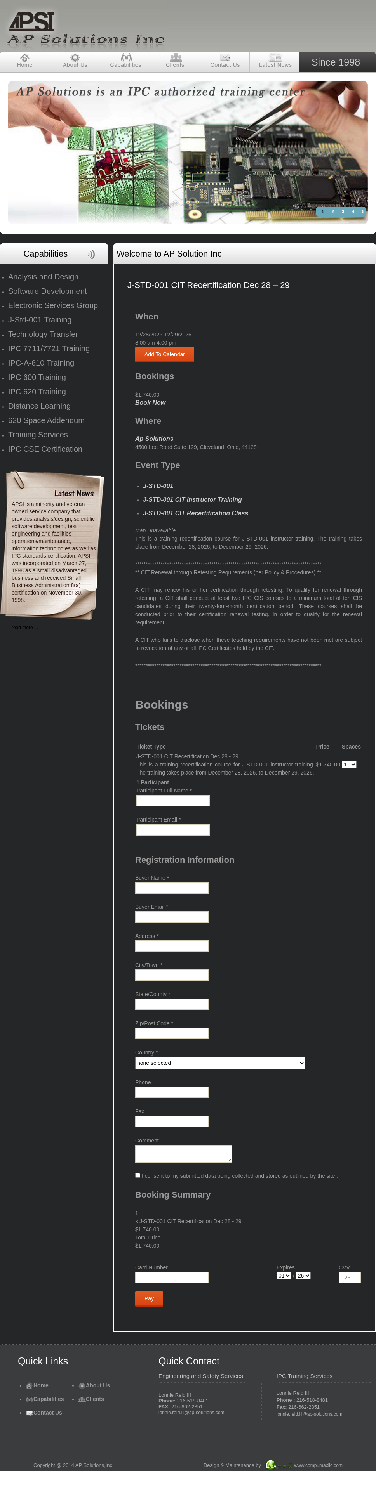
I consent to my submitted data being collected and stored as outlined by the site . (236, 1176)
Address (147, 936)
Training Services (38, 434)
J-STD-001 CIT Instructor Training (192, 499)
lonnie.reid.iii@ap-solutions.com (191, 1412)
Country (146, 1052)
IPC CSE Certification (45, 449)
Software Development (47, 291)
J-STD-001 (158, 486)
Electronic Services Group (53, 305)
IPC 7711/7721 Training (49, 348)
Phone (143, 1082)
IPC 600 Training (37, 377)
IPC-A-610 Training (41, 363)
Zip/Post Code (154, 1023)
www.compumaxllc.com (318, 1465)
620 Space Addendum (46, 420)
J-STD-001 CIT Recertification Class (195, 513)
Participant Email (158, 820)
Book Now (150, 402)
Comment (147, 1140)
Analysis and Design (43, 276)
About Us (94, 1385)
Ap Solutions (154, 438)
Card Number (151, 1267)
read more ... (25, 627)
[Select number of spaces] (349, 764)
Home (37, 1385)
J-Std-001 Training (39, 320)
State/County (152, 994)
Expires (286, 1267)
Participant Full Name (164, 790)
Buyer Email (151, 907)
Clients (91, 1399)
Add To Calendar (164, 354)
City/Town (148, 965)
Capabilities (45, 1399)
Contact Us (44, 1412)
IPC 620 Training (37, 391)
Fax (139, 1111)
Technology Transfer (43, 334)
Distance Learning (39, 406)
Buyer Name (152, 878)
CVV (344, 1267)
